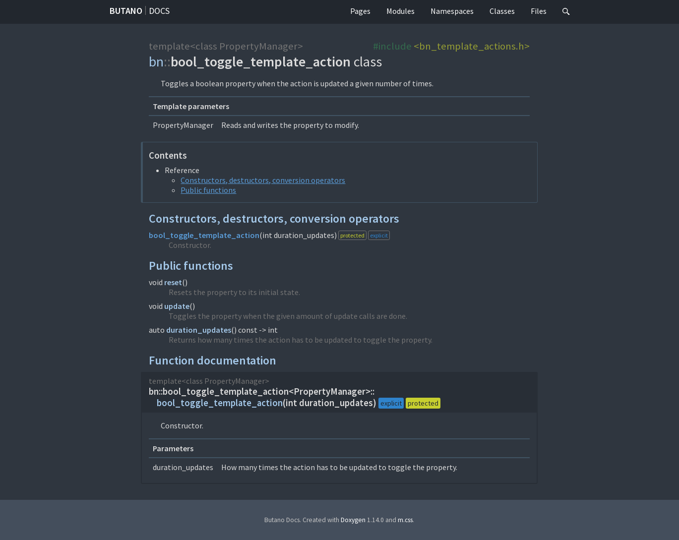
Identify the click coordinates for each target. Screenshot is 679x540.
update (176, 306)
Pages (360, 11)
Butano (126, 10)
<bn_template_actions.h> (472, 46)
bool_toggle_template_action (204, 235)
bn (156, 61)
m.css (405, 520)
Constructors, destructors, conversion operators (263, 180)
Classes (502, 11)
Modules (400, 11)
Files (539, 11)
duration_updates (198, 330)
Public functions (208, 190)
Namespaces (452, 11)
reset (173, 282)
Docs (159, 10)
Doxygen (353, 520)
